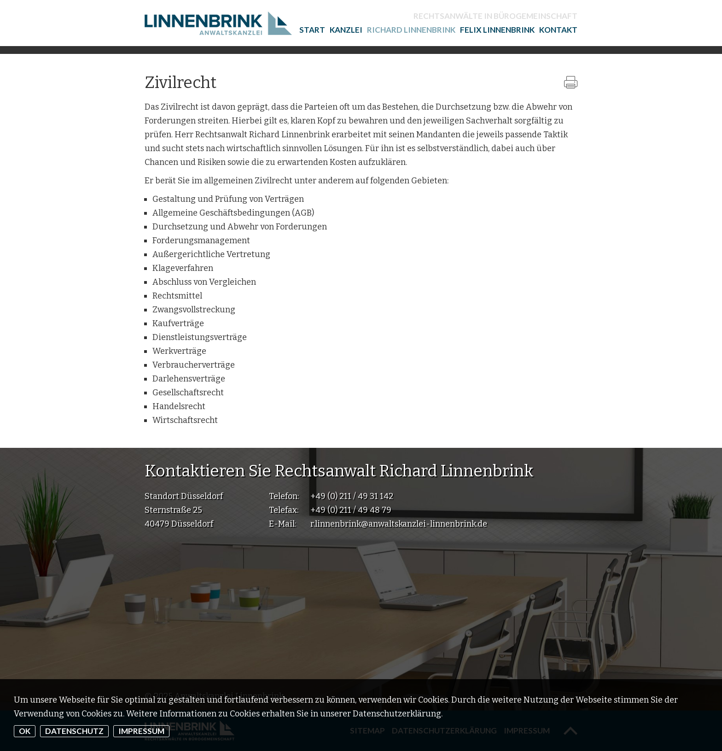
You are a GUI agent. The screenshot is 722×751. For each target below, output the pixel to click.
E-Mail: (282, 524)
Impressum (141, 731)
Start (312, 30)
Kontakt (558, 30)
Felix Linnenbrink (497, 30)
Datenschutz (74, 731)
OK (24, 731)
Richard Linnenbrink (411, 30)
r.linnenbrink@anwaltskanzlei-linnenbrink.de (398, 524)
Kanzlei (346, 30)
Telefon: (284, 496)
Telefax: (283, 510)
